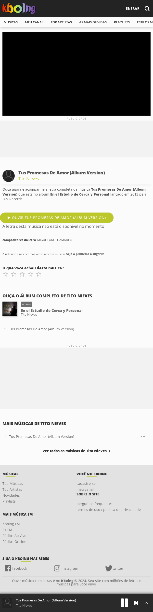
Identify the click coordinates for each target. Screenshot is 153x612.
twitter (118, 568)
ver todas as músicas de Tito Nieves (75, 451)
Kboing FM (11, 523)
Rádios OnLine (14, 541)
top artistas (61, 22)
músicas (11, 22)
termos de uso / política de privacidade (108, 509)
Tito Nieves (24, 605)
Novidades (11, 495)
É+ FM (7, 529)
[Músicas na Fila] (146, 602)
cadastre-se (86, 483)
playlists (122, 22)
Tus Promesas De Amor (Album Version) (41, 329)
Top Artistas (12, 489)
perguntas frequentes (94, 503)
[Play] (124, 602)
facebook (19, 568)
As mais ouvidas (93, 22)
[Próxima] (136, 603)
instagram (70, 568)
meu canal (34, 22)
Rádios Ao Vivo (14, 535)
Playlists (9, 501)
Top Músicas (12, 483)
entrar (133, 8)
